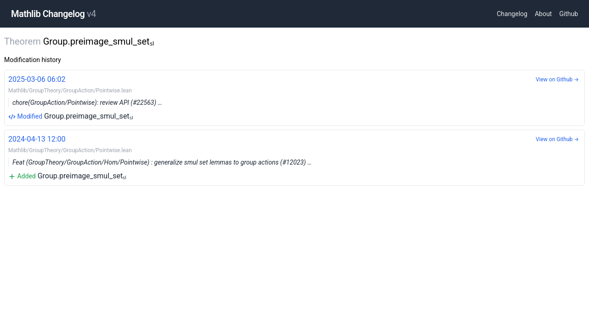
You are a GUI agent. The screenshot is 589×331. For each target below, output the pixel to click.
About (543, 13)
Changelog (512, 13)
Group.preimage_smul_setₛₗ (294, 97)
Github (568, 13)
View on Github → (557, 79)
